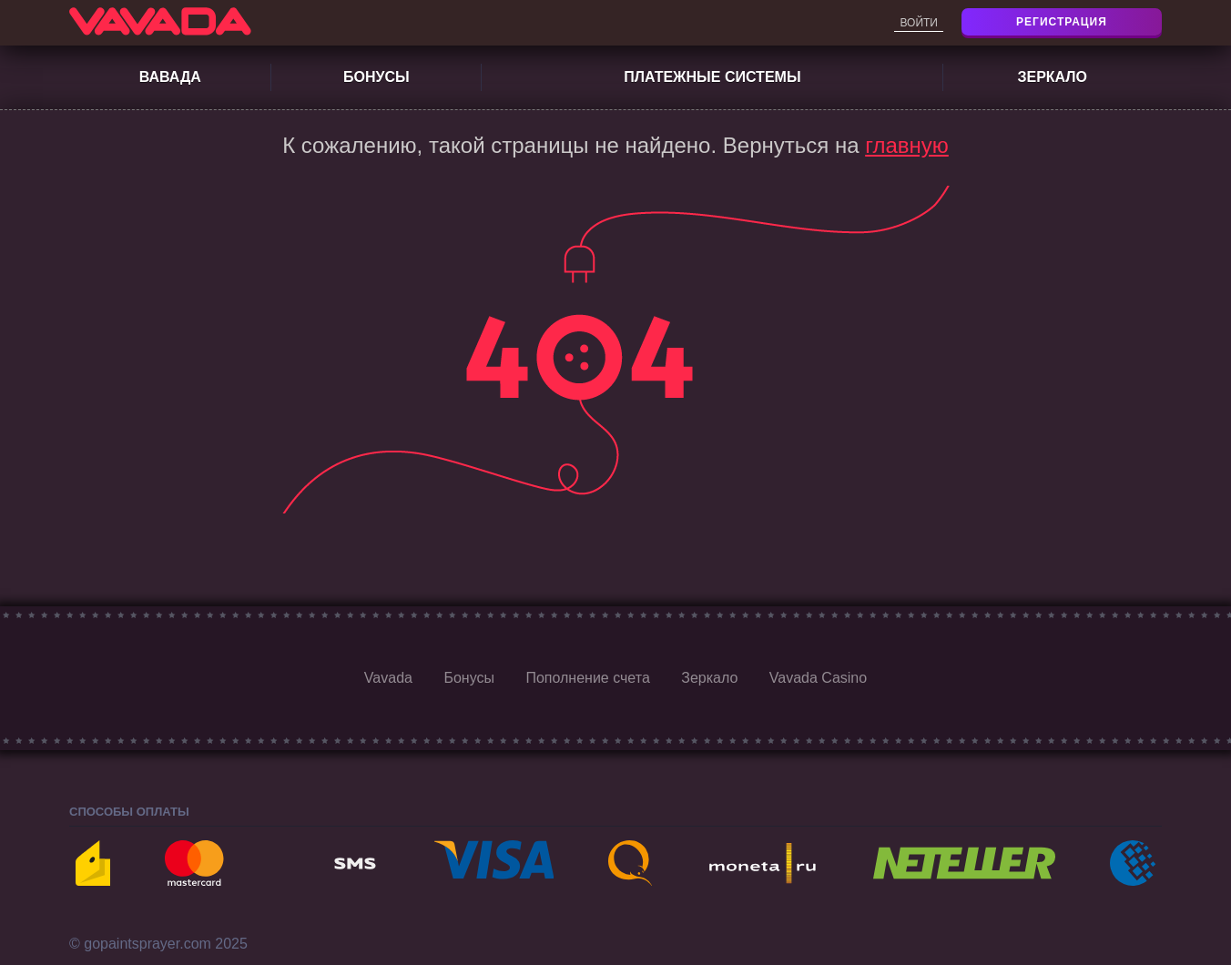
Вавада (170, 77)
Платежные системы (712, 77)
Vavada (388, 678)
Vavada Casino (818, 678)
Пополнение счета (587, 678)
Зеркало (1052, 77)
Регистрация (1061, 21)
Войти (919, 22)
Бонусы (376, 77)
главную (907, 145)
